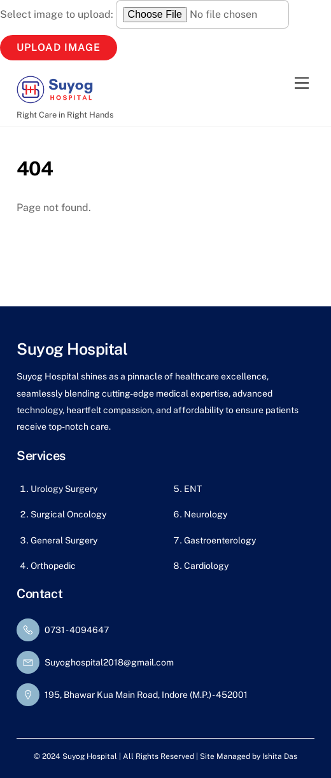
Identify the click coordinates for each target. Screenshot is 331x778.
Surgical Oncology (68, 514)
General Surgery (64, 540)
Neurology (205, 514)
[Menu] (301, 83)
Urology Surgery (64, 489)
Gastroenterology (220, 540)
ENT (193, 489)
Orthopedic (53, 566)
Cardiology (206, 566)
